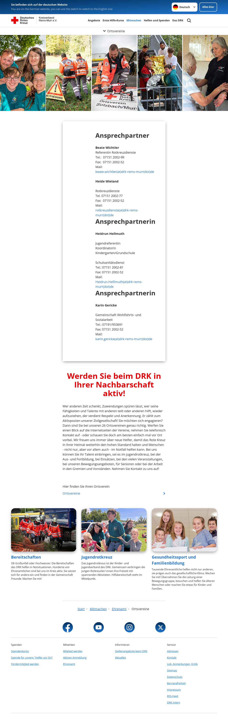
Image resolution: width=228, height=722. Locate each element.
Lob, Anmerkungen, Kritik (182, 664)
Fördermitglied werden (25, 664)
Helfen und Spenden (157, 20)
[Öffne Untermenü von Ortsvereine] (114, 31)
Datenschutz (174, 677)
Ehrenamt (69, 664)
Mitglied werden (73, 651)
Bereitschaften (26, 557)
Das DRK (177, 20)
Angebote (94, 20)
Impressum (174, 690)
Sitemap (172, 670)
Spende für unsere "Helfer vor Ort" (32, 657)
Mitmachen (133, 20)
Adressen (172, 651)
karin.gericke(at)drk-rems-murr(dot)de (123, 339)
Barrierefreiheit (176, 683)
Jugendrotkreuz (96, 557)
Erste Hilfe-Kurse (113, 20)
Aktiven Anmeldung (75, 657)
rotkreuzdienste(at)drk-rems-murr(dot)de (116, 212)
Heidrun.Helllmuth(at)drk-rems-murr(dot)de (118, 284)
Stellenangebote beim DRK (131, 651)
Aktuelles (120, 657)
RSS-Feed (172, 696)
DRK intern (173, 702)
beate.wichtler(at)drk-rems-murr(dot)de (124, 172)
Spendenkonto (20, 651)
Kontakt (172, 657)
